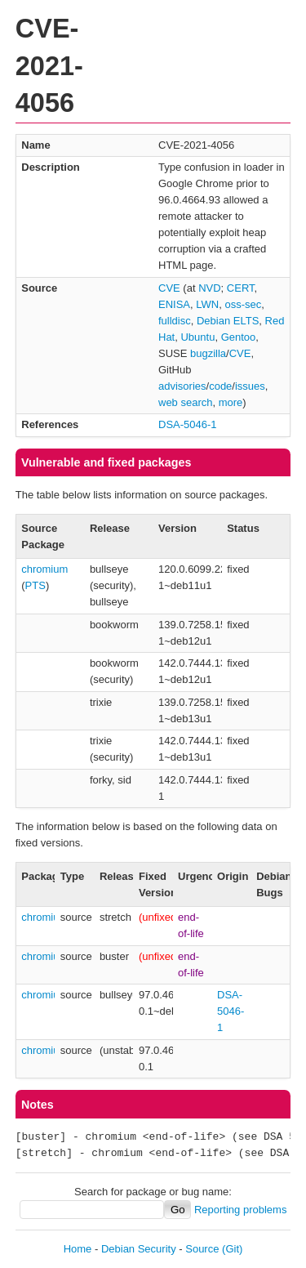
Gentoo (238, 337)
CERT (241, 288)
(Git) (232, 1249)
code (220, 386)
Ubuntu (197, 337)
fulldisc (174, 321)
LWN (207, 304)
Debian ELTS (228, 321)
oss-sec (242, 304)
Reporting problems (240, 1209)
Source (202, 1249)
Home (78, 1249)
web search (185, 402)
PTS (35, 585)
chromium (44, 569)
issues (250, 386)
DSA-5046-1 (187, 424)
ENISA (174, 304)
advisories (182, 386)
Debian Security (138, 1249)
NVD (209, 288)
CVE (169, 288)
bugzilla (208, 353)
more (231, 402)
